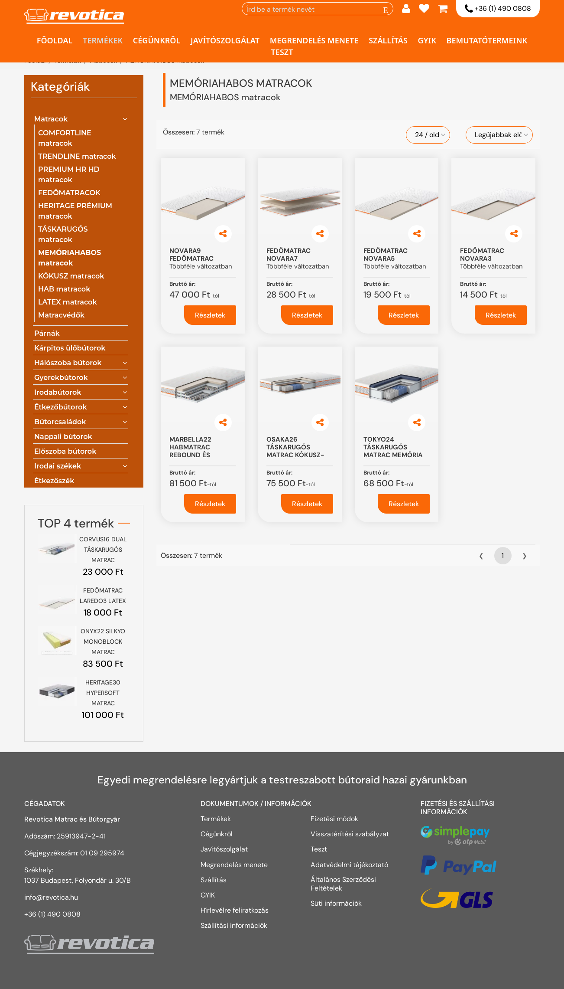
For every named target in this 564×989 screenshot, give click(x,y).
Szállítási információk (234, 925)
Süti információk (336, 903)
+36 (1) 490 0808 (498, 9)
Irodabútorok (57, 392)
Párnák (47, 333)
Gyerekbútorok (61, 377)
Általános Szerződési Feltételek (343, 883)
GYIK (427, 40)
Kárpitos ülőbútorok (69, 348)
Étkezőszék (54, 481)
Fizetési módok (334, 818)
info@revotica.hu (51, 897)
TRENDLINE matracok (77, 156)
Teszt (282, 52)
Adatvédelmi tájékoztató (350, 864)
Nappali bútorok (63, 436)
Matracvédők (61, 315)
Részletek (210, 315)
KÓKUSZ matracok (71, 276)
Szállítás (388, 40)
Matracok (51, 119)
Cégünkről (157, 40)
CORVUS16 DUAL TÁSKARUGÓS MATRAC (103, 549)
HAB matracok (64, 289)
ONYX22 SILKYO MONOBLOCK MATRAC (103, 641)
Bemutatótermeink (487, 40)
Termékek (103, 40)
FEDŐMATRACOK (69, 193)
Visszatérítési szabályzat (350, 833)
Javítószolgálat (225, 40)
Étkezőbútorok (60, 407)
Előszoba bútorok (65, 451)
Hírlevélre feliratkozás (235, 910)
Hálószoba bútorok (67, 363)
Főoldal (55, 40)
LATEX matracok (67, 302)
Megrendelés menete (314, 40)
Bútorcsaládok (60, 422)
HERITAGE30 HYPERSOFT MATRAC (102, 692)
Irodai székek (57, 466)
